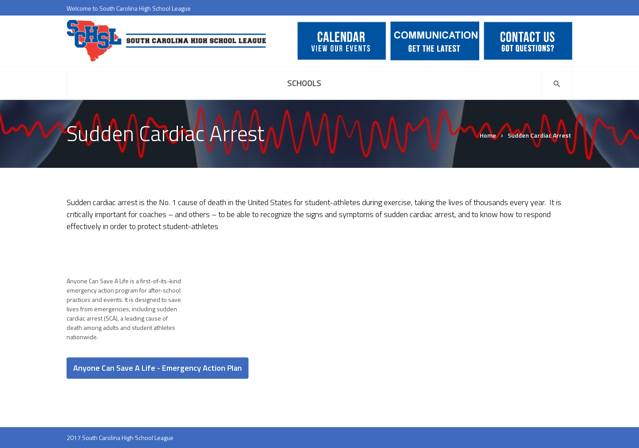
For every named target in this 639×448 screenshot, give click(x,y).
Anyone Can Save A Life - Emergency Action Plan (157, 368)
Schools (304, 82)
